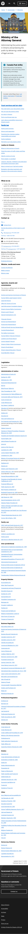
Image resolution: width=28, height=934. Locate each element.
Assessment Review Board (8, 324)
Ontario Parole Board (7, 347)
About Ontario (5, 905)
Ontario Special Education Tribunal (11, 350)
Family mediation (6, 139)
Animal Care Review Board (8, 321)
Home (3, 10)
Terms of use (4, 923)
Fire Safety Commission (7, 333)
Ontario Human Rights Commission (11, 309)
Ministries (20, 10)
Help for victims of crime (8, 156)
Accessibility (4, 908)
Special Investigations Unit (8, 315)
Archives (3, 912)
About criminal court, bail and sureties (12, 166)
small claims (10, 96)
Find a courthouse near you (9, 117)
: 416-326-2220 (10, 233)
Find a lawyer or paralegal (8, 159)
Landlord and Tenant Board (9, 338)
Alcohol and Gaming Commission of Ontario (13, 295)
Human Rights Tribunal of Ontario (10, 336)
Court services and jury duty (11, 105)
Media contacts (5, 270)
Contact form (6, 225)
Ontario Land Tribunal (7, 312)
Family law (5, 125)
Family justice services (7, 128)
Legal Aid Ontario (6, 300)
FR (9, 3)
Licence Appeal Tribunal (8, 341)
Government (11, 10)
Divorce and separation (7, 131)
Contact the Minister (7, 267)
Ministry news (5, 273)
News (2, 916)
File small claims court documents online (12, 109)
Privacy (3, 920)
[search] (14, 3)
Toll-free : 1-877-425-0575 (13, 249)
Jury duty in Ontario (6, 114)
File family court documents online (11, 142)
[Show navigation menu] (22, 3)
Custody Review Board (7, 330)
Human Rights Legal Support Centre (11, 298)
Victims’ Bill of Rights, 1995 (8, 518)
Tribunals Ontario (6, 319)
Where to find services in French (10, 148)
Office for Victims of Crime (8, 303)
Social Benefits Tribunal (7, 353)
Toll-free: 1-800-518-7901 (8, 235)
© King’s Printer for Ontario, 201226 (11, 927)
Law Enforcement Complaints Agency (11, 306)
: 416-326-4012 (10, 246)
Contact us (14, 891)
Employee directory (6, 261)
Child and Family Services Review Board (12, 327)
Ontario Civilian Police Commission (11, 344)
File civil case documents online (10, 111)
